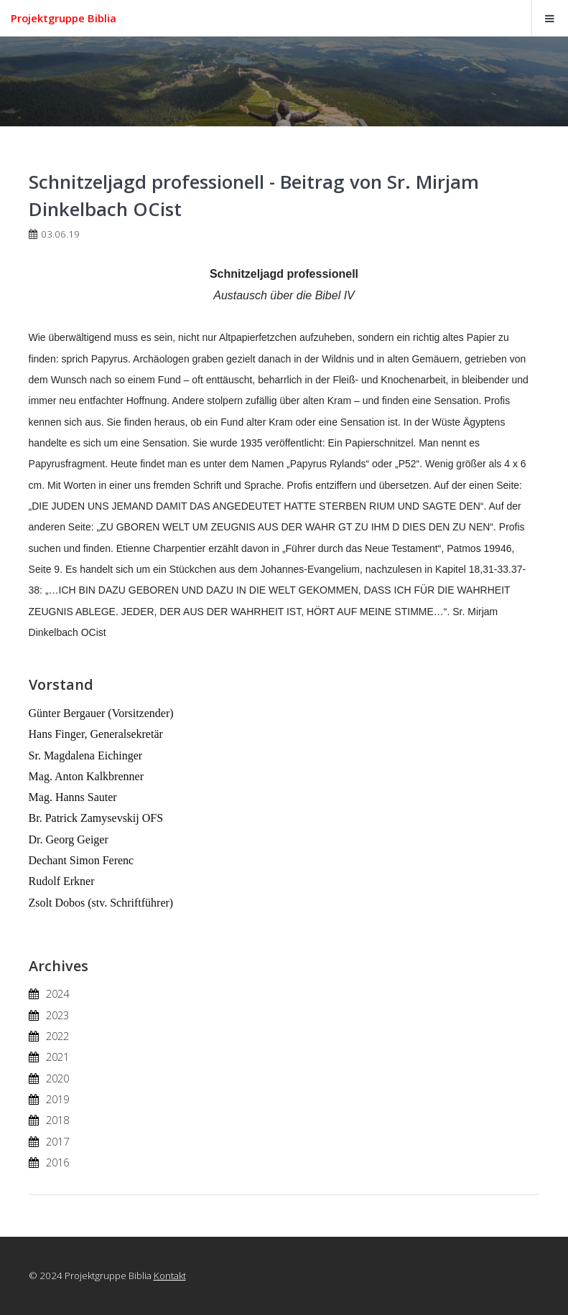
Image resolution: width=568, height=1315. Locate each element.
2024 (57, 993)
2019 (57, 1099)
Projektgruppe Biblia (63, 18)
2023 (57, 1015)
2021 (57, 1056)
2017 (57, 1141)
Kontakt (170, 1275)
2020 (57, 1078)
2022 (57, 1036)
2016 (57, 1162)
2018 (57, 1120)
